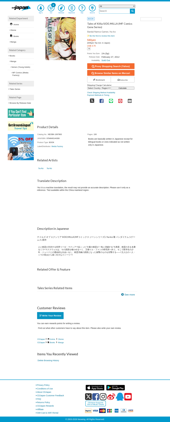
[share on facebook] (101, 100)
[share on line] (111, 100)
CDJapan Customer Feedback (50, 395)
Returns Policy (43, 402)
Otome (61, 339)
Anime (52, 339)
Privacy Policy (43, 385)
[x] (88, 397)
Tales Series (15, 89)
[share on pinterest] (120, 100)
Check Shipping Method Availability (101, 93)
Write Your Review (50, 315)
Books (52, 342)
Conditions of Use (45, 389)
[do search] (132, 11)
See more (129, 294)
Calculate (123, 88)
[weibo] (111, 397)
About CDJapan (44, 392)
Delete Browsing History (48, 360)
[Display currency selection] (88, 48)
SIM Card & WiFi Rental (47, 413)
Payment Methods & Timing (98, 95)
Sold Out (105, 60)
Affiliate (40, 409)
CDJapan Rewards (45, 406)
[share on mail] (129, 100)
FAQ (39, 399)
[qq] (120, 397)
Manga (61, 342)
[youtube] (128, 397)
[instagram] (103, 397)
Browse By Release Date (20, 103)
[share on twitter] (92, 100)
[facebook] (95, 397)
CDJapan (41, 339)
